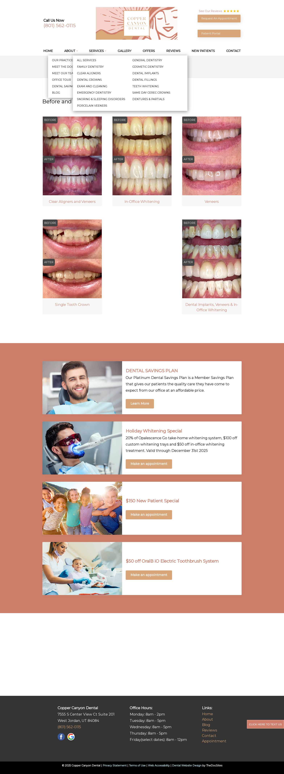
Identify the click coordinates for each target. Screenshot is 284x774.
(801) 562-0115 (59, 25)
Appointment (214, 741)
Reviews (173, 51)
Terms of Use (137, 765)
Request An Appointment (219, 18)
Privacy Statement (115, 765)
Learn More (140, 404)
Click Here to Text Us (265, 724)
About (69, 51)
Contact (233, 51)
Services (96, 51)
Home (48, 51)
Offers (149, 51)
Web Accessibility (159, 765)
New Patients (203, 51)
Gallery (124, 51)
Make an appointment (149, 464)
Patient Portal (210, 33)
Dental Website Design (187, 765)
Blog (206, 725)
